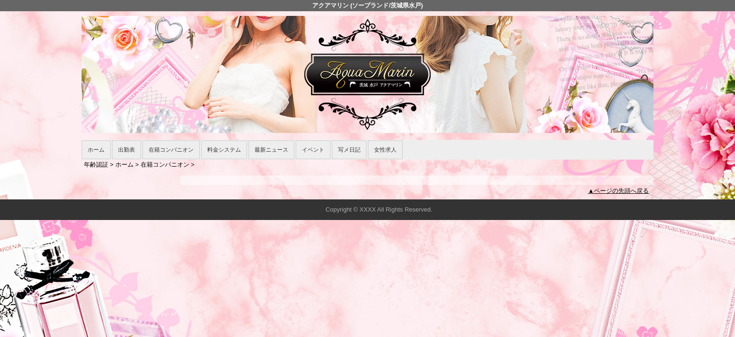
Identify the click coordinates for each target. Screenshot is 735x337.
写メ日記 (349, 150)
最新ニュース (271, 150)
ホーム (96, 150)
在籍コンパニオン (171, 150)
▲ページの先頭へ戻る (618, 190)
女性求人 (385, 150)
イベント (313, 150)
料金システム (224, 150)
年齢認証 (96, 164)
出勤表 (126, 150)
